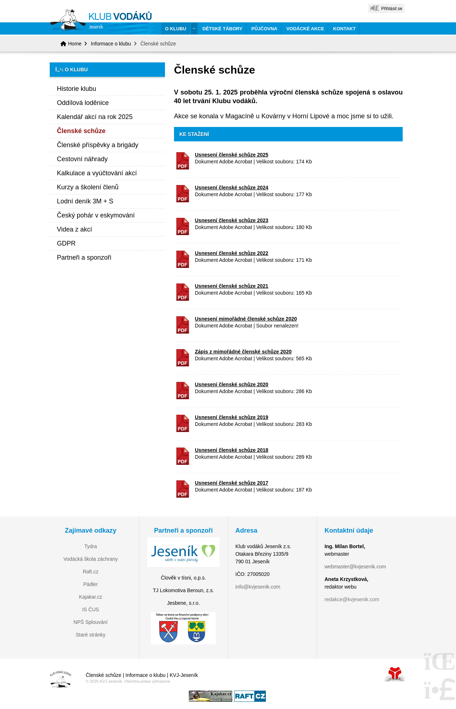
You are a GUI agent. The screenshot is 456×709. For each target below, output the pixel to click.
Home (103, 22)
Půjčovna (264, 28)
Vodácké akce (305, 28)
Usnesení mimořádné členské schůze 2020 (246, 319)
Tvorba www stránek (394, 674)
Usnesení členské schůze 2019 (231, 417)
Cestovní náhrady (82, 159)
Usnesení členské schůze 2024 (231, 187)
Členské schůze (81, 131)
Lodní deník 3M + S (85, 201)
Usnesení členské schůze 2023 (231, 220)
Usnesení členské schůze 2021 (231, 286)
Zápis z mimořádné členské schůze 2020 (243, 351)
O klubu (175, 28)
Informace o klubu (111, 43)
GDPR (66, 243)
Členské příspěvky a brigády (97, 145)
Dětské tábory (222, 28)
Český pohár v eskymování (96, 215)
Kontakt (344, 28)
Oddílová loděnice (83, 102)
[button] (386, 8)
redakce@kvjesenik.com (352, 599)
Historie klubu (76, 88)
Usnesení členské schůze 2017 (231, 483)
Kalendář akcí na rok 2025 (95, 116)
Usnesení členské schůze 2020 (231, 384)
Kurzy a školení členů (88, 187)
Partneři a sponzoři (84, 257)
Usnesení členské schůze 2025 (231, 155)
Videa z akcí (74, 229)
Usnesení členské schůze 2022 (231, 253)
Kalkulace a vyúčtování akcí (97, 173)
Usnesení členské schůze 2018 (231, 450)
